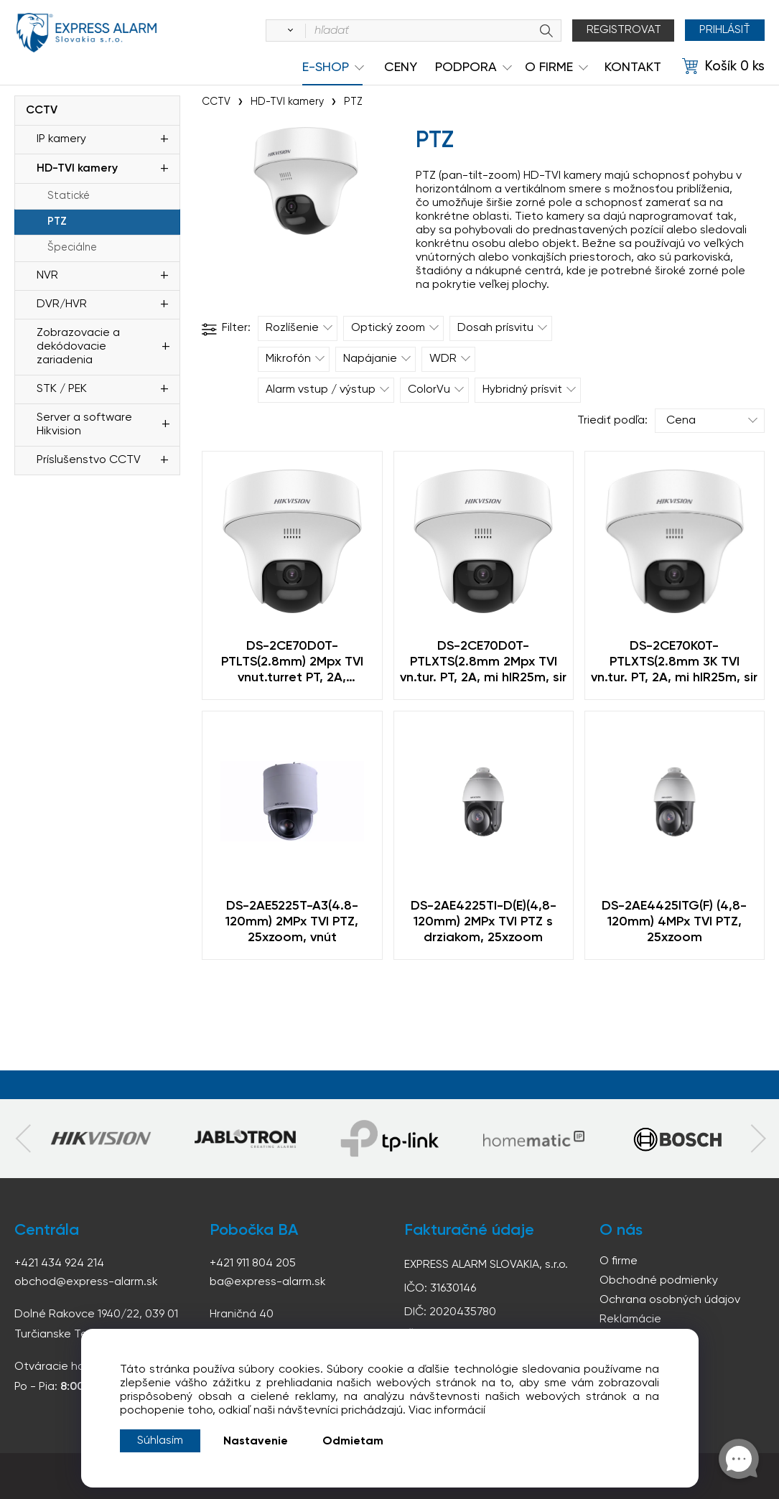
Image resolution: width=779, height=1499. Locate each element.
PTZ (57, 222)
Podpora (466, 67)
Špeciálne (72, 248)
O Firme (549, 67)
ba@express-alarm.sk (268, 1282)
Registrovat (624, 30)
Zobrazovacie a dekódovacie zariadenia (78, 346)
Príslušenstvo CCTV (89, 460)
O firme (619, 1261)
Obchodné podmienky (659, 1280)
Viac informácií (447, 1410)
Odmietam (352, 1441)
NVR (47, 275)
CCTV (41, 110)
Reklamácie (630, 1319)
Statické (68, 196)
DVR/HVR (62, 304)
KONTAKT (633, 67)
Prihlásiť (724, 30)
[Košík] (723, 66)
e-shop (325, 67)
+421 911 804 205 (253, 1263)
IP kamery (61, 139)
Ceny (400, 67)
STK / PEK (62, 389)
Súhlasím (160, 1441)
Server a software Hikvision (84, 424)
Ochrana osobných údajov (670, 1300)
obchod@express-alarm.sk (86, 1282)
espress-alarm (86, 33)
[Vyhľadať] (288, 31)
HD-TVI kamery (77, 168)
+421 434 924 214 (59, 1263)
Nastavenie (255, 1441)
